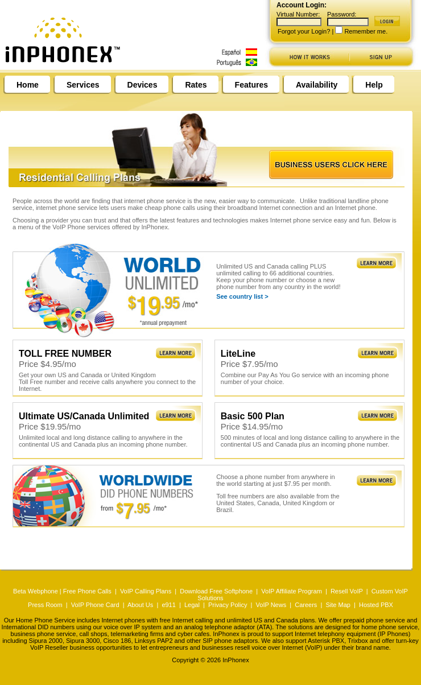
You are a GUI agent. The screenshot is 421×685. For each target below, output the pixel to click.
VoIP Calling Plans (145, 591)
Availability (316, 84)
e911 (168, 604)
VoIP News (271, 604)
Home (27, 84)
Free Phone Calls (87, 591)
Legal (192, 604)
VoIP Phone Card (95, 604)
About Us (140, 604)
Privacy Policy (227, 604)
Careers (306, 604)
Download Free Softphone (216, 591)
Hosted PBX (376, 604)
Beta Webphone (35, 591)
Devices (142, 84)
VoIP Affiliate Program (291, 591)
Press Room (45, 604)
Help (373, 84)
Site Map (337, 604)
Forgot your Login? (304, 31)
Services (83, 84)
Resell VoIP (347, 591)
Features (251, 84)
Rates (196, 84)
